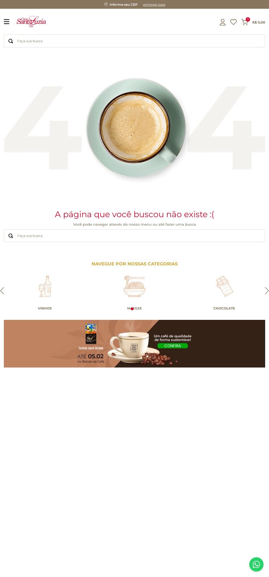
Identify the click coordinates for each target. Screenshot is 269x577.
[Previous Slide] (2, 291)
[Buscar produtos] (11, 41)
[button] (134, 4)
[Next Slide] (267, 291)
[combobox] (134, 41)
